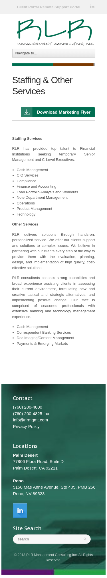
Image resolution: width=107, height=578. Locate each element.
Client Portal (28, 7)
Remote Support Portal (60, 7)
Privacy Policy (26, 426)
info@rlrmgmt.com (30, 419)
